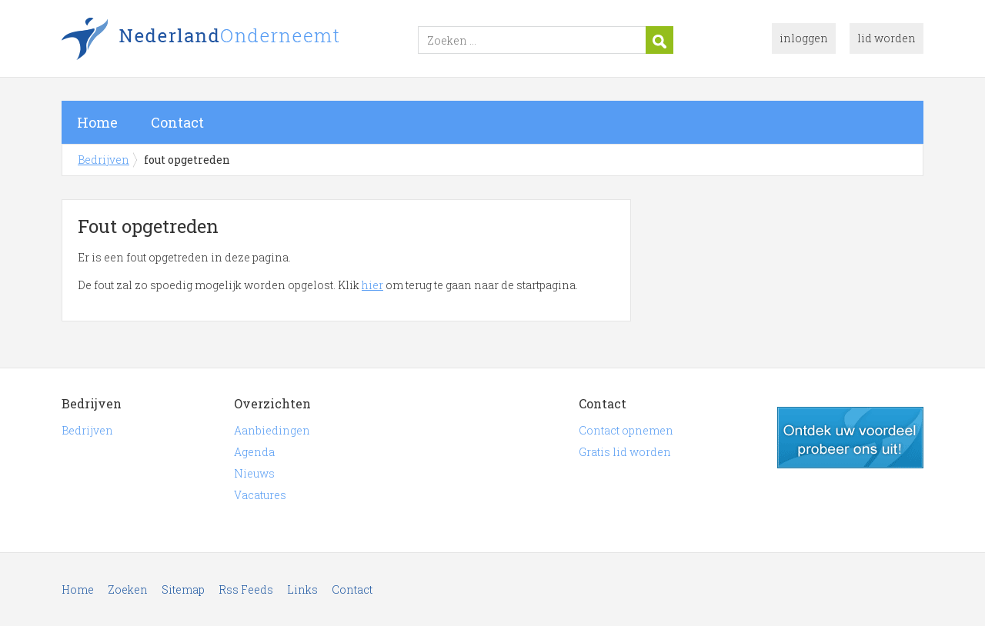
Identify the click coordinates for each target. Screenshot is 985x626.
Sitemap (183, 589)
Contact (177, 122)
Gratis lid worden (625, 452)
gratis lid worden (850, 437)
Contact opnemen (626, 430)
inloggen (804, 38)
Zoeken (128, 589)
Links (302, 589)
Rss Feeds (246, 589)
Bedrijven (254, 41)
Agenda (254, 452)
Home (97, 122)
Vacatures (260, 495)
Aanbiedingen (272, 430)
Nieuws (254, 473)
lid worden (886, 38)
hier (372, 285)
